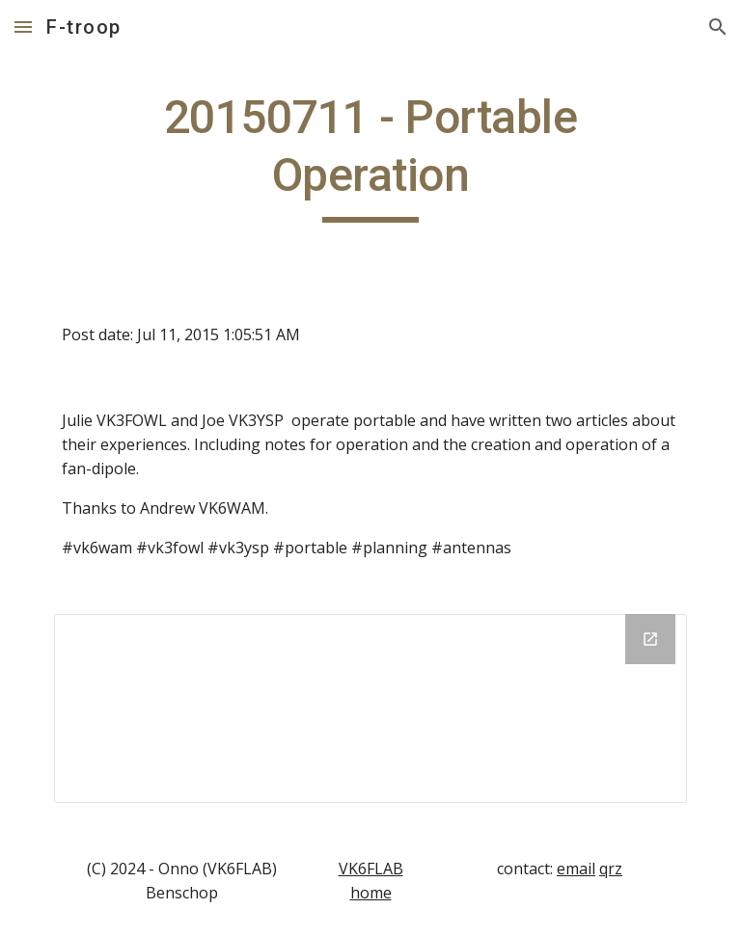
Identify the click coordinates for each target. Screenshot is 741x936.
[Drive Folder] (370, 708)
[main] (370, 155)
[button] (23, 26)
